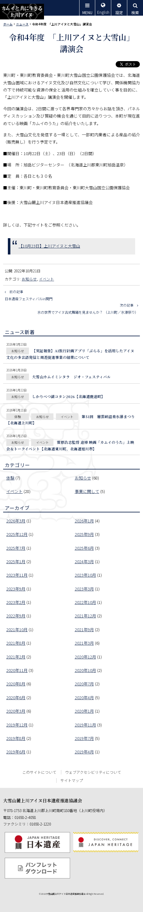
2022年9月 (15, 616)
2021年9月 (84, 629)
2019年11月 (85, 725)
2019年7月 (84, 738)
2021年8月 (15, 643)
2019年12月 (17, 725)
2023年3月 (84, 589)
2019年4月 (84, 752)
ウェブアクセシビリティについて (93, 772)
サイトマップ (71, 780)
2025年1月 (15, 561)
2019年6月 (15, 752)
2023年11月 (17, 575)
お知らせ (29, 278)
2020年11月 (17, 670)
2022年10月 (85, 602)
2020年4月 (84, 697)
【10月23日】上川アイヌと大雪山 (49, 246)
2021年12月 (85, 616)
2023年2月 (15, 602)
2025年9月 (84, 534)
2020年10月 (85, 670)
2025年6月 (84, 548)
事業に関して (87, 491)
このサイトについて (39, 772)
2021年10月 (17, 629)
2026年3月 (15, 521)
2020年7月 (84, 684)
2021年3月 (84, 643)
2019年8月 (15, 738)
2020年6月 (15, 697)
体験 (10, 478)
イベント (46, 278)
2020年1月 (84, 711)
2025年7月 (15, 548)
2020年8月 (15, 684)
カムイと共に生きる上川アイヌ (22, 11)
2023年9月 (15, 589)
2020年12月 (85, 657)
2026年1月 (84, 521)
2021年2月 (15, 657)
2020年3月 (15, 711)
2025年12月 (17, 534)
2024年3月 (84, 561)
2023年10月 (85, 575)
